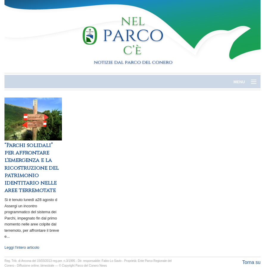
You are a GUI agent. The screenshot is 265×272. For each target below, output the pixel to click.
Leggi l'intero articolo (21, 247)
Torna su (251, 262)
